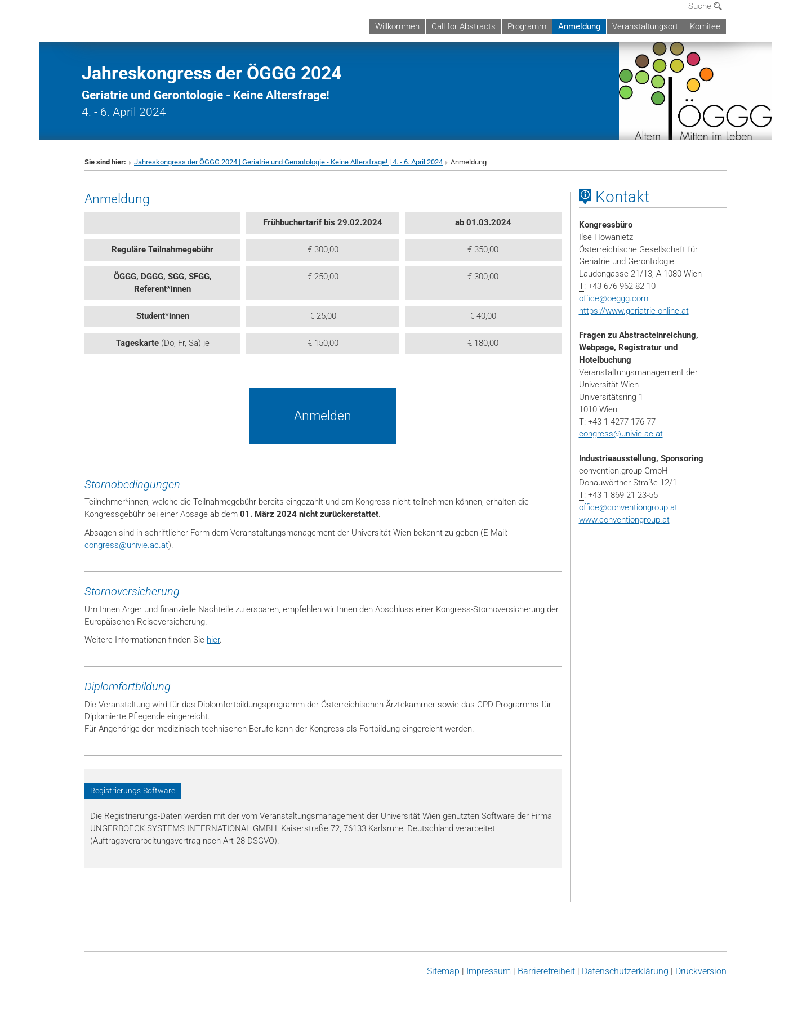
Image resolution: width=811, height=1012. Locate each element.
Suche (705, 6)
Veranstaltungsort (645, 26)
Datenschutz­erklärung (625, 971)
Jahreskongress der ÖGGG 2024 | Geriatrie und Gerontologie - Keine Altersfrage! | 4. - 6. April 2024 (288, 162)
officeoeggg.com (613, 298)
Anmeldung (579, 26)
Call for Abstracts (463, 26)
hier (213, 640)
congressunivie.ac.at (126, 545)
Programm (526, 26)
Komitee (705, 26)
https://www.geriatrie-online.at (634, 311)
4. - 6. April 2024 (211, 93)
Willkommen (397, 26)
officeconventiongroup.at (628, 507)
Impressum (488, 971)
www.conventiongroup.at (624, 520)
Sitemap (443, 971)
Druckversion (701, 971)
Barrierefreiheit (546, 971)
